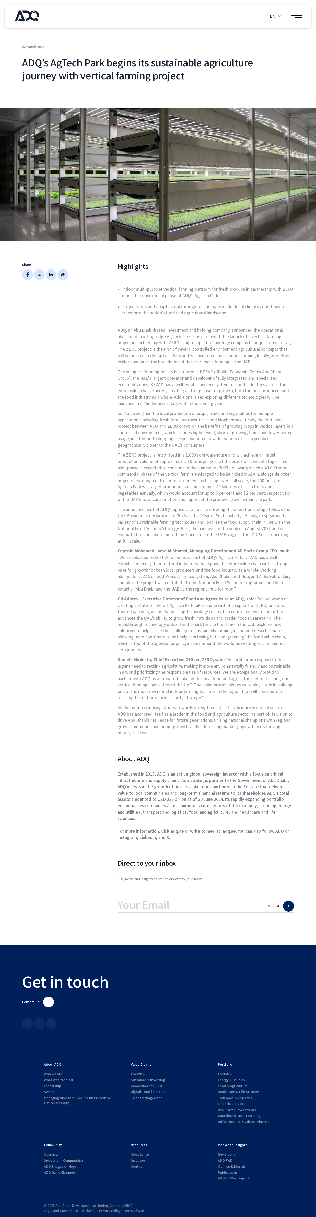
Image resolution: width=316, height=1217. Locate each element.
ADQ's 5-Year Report (233, 1178)
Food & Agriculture (233, 1086)
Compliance (140, 1154)
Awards (49, 1092)
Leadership (52, 1086)
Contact (137, 1166)
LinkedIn (147, 837)
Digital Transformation (149, 1092)
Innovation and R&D (146, 1086)
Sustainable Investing (148, 1080)
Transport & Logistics (235, 1098)
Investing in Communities (64, 1160)
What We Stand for (58, 1080)
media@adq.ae (221, 831)
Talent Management (146, 1098)
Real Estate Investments (237, 1110)
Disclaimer (88, 1211)
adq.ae (177, 831)
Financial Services (231, 1104)
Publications (228, 1172)
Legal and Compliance (61, 1211)
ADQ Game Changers (60, 1172)
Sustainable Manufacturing (239, 1116)
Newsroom (226, 1154)
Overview (138, 1074)
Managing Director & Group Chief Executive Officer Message (77, 1100)
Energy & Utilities (231, 1080)
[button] (276, 16)
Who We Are (53, 1074)
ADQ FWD (225, 1160)
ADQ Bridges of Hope (60, 1166)
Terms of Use (133, 1211)
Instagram (127, 837)
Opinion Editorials (232, 1166)
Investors (138, 1160)
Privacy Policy (110, 1211)
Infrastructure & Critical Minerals (244, 1122)
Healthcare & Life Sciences (239, 1092)
